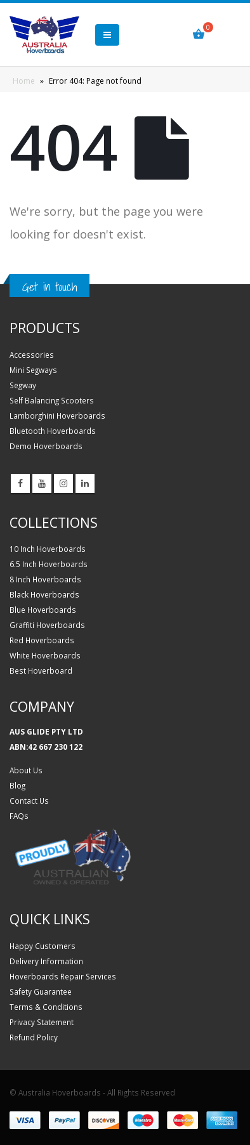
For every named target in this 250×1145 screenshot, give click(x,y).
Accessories (32, 355)
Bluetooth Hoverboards (53, 431)
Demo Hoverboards (46, 446)
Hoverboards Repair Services (63, 976)
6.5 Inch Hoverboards (49, 564)
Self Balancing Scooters (52, 400)
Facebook (20, 483)
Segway (23, 385)
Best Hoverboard (41, 670)
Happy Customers (43, 946)
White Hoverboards (45, 655)
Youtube (41, 483)
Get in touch (49, 286)
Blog (17, 785)
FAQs (19, 816)
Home (24, 80)
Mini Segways (33, 370)
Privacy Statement (42, 1022)
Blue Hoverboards (43, 610)
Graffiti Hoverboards (47, 625)
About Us (26, 770)
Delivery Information (46, 961)
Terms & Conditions (46, 1007)
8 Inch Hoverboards (45, 579)
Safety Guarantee (41, 991)
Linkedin (85, 483)
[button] (107, 35)
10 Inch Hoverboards (48, 549)
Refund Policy (34, 1037)
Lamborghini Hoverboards (57, 415)
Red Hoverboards (42, 640)
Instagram (63, 483)
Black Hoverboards (44, 594)
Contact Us (29, 800)
